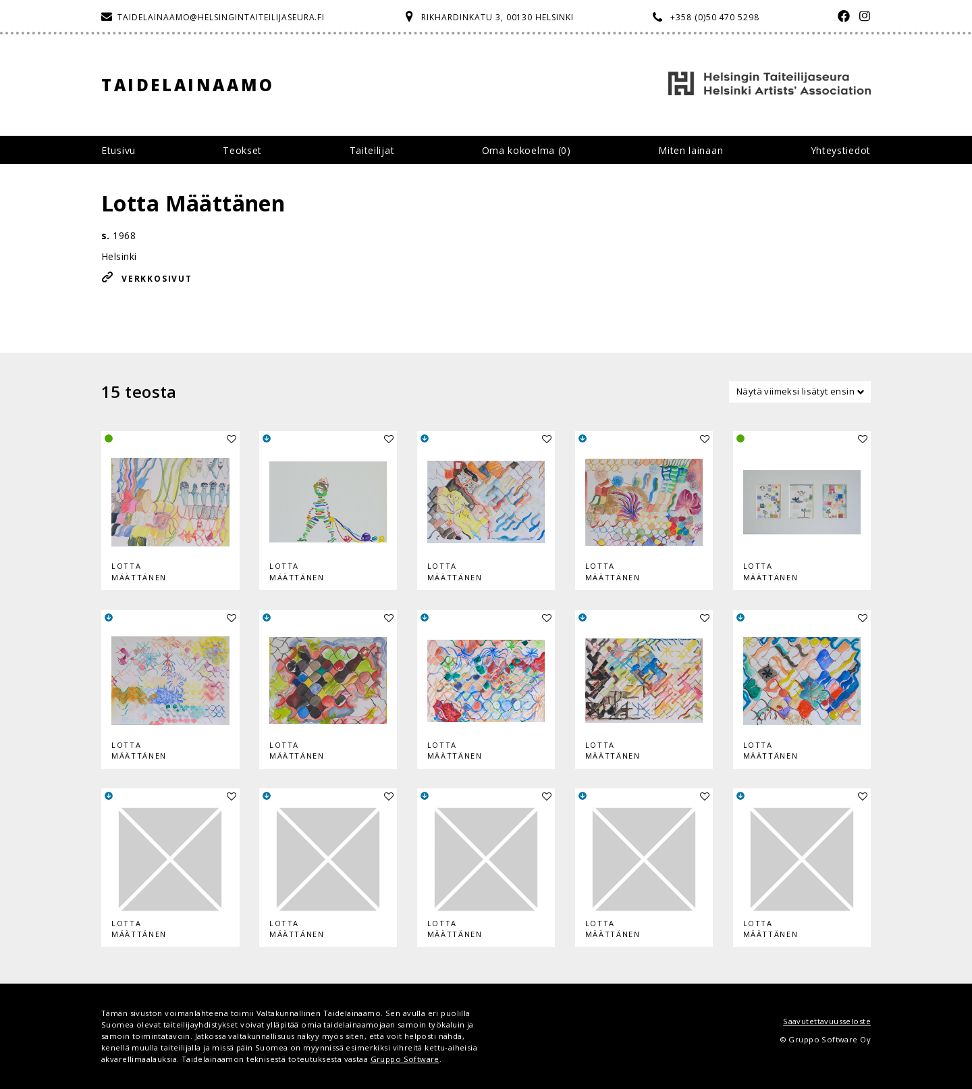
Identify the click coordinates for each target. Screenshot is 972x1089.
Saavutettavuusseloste (827, 1021)
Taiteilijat (372, 150)
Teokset (242, 150)
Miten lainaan (690, 150)
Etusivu (118, 150)
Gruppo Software (405, 1059)
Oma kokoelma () (526, 150)
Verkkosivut (157, 278)
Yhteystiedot (841, 150)
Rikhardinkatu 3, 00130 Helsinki (497, 17)
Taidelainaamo (188, 85)
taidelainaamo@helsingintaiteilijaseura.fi (221, 17)
